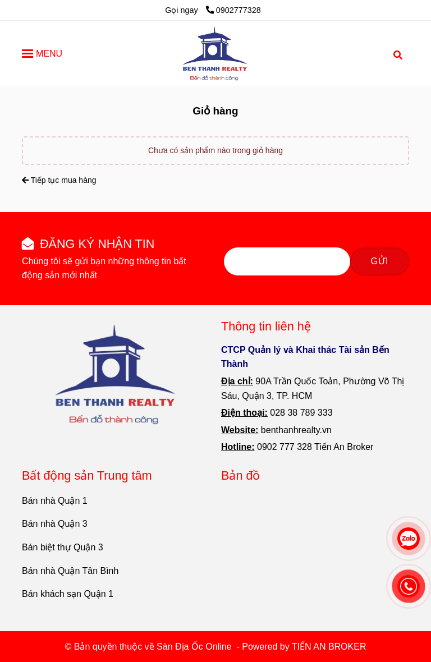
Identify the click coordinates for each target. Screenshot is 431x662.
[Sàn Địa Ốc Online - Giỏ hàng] (215, 53)
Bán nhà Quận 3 (55, 523)
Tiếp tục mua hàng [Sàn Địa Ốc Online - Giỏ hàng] (59, 180)
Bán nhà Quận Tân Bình (70, 571)
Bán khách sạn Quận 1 (67, 594)
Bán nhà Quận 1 (55, 500)
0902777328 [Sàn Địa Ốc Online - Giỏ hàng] (233, 10)
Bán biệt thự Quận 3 (62, 547)
